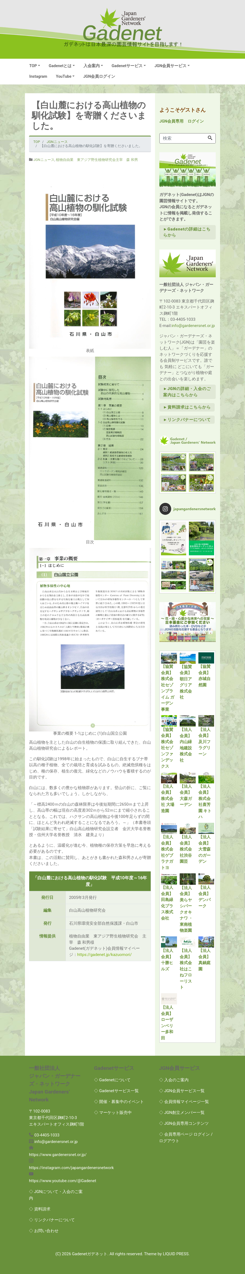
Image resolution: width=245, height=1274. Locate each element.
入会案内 (91, 66)
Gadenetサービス (127, 66)
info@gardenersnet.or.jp (193, 325)
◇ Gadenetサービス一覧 (116, 1090)
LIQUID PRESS (176, 1253)
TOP (33, 66)
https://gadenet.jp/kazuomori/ (104, 954)
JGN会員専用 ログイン (181, 121)
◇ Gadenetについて (112, 1079)
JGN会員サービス (170, 66)
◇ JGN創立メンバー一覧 (182, 1112)
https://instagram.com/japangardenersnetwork (71, 1167)
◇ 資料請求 (39, 1209)
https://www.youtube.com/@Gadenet (62, 1180)
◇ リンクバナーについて (52, 1219)
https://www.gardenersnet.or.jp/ (57, 1154)
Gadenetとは (60, 66)
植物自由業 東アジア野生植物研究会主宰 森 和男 (97, 160)
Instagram (38, 76)
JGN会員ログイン (99, 76)
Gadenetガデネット (90, 1253)
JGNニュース (43, 160)
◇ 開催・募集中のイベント (119, 1101)
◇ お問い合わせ (44, 1230)
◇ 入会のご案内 (174, 1079)
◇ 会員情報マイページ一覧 (184, 1101)
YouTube (63, 76)
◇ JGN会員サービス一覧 (182, 1090)
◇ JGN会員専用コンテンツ (184, 1123)
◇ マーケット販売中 (113, 1112)
